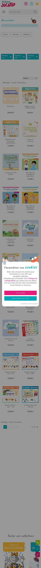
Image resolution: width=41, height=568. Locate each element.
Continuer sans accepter (30, 303)
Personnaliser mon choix (20, 298)
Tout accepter (20, 293)
